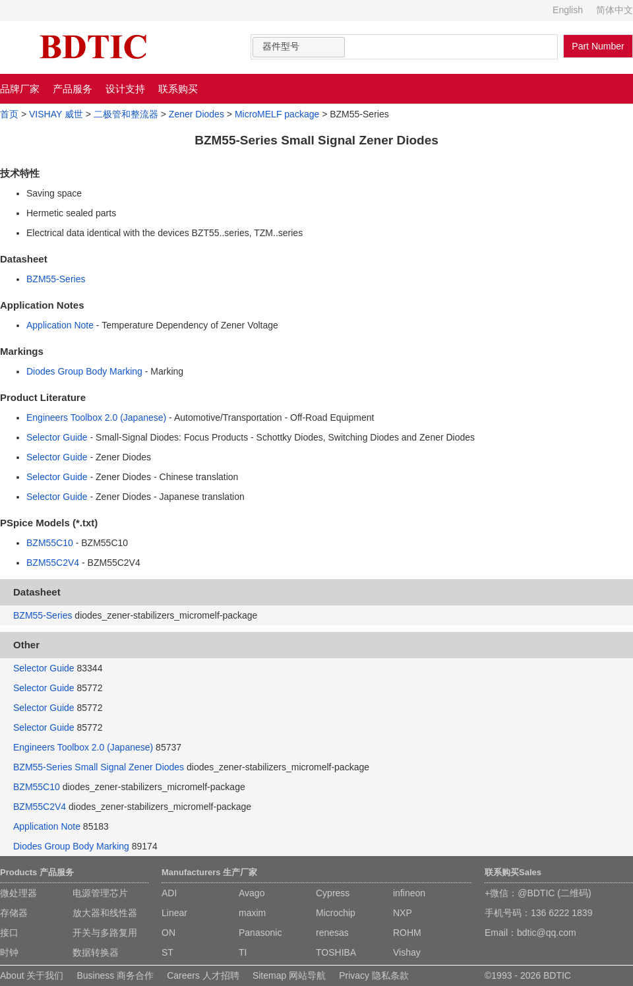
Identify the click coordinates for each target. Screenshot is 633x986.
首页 (9, 114)
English (568, 10)
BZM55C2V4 (52, 562)
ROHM (407, 932)
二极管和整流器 (126, 114)
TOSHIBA (336, 952)
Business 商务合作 (115, 975)
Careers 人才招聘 (203, 975)
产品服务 (72, 88)
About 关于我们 (31, 975)
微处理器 (18, 893)
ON (168, 932)
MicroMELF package (277, 114)
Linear (174, 913)
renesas (332, 932)
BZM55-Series (55, 279)
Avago (251, 893)
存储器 (14, 913)
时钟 (9, 952)
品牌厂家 (20, 88)
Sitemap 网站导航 (289, 975)
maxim (252, 913)
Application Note (60, 325)
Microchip (335, 913)
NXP (402, 913)
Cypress (332, 893)
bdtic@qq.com (546, 932)
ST (167, 952)
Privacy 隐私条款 (374, 975)
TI (243, 952)
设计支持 (125, 88)
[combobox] (299, 47)
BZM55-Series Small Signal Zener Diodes (98, 767)
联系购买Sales (513, 872)
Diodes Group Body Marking (84, 371)
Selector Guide (57, 437)
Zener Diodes (196, 114)
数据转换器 (96, 952)
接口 (9, 932)
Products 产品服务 (37, 872)
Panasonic (260, 932)
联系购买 (178, 88)
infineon (409, 893)
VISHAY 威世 (56, 114)
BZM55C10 (49, 543)
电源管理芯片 (100, 893)
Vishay (407, 952)
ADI (169, 893)
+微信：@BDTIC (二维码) (538, 893)
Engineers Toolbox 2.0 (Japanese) (96, 417)
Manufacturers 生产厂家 (209, 872)
